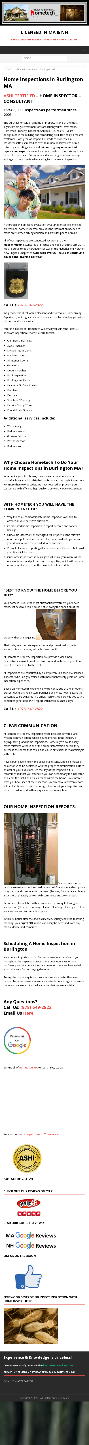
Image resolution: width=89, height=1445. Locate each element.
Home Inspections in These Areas (38, 1134)
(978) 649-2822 (30, 305)
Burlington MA (28, 1067)
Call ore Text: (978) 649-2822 (18, 1381)
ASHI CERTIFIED (19, 96)
